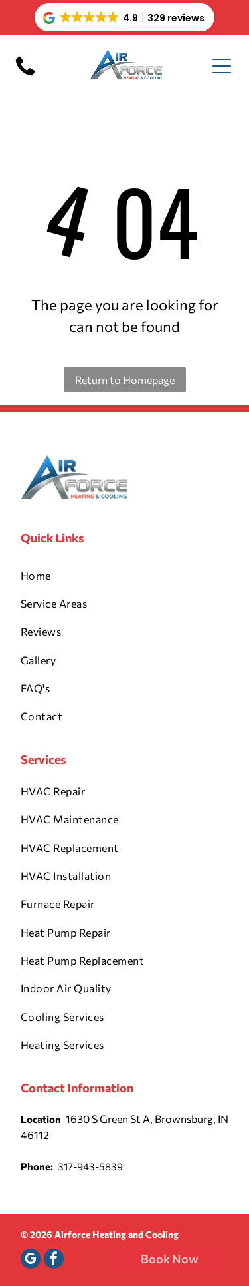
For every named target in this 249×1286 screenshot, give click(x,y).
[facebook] (54, 1260)
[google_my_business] (31, 1260)
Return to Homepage (125, 379)
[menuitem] (124, 575)
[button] (125, 17)
